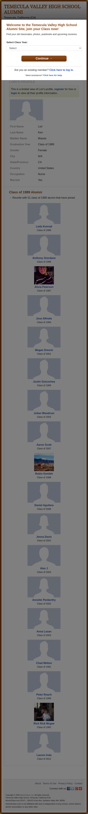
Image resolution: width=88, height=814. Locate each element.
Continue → (44, 58)
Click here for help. (52, 75)
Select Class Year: (17, 42)
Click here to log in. (61, 70)
